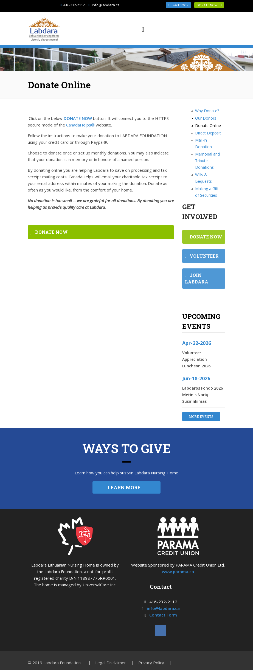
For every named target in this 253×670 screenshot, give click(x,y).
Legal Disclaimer (110, 662)
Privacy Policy (151, 662)
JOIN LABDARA (196, 282)
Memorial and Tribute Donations (207, 160)
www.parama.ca (178, 571)
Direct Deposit (208, 133)
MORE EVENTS (201, 416)
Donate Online (208, 125)
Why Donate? (207, 110)
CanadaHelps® (80, 125)
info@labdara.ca (106, 4)
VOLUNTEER (202, 260)
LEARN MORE (126, 487)
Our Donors (205, 118)
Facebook (178, 5)
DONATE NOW (209, 5)
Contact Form (163, 615)
